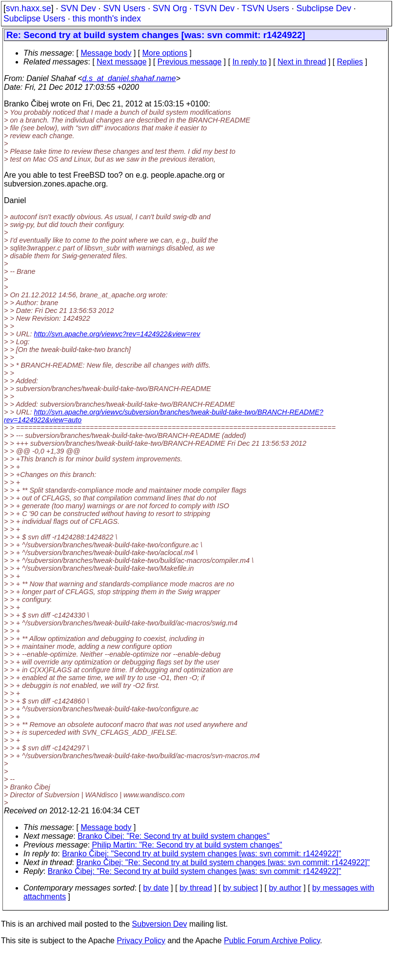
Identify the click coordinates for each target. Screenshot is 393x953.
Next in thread (301, 62)
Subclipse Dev (323, 8)
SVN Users (124, 8)
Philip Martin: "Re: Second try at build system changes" (187, 845)
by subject (240, 888)
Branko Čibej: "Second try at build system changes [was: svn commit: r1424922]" (201, 853)
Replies (350, 62)
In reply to (250, 62)
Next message (121, 62)
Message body (105, 53)
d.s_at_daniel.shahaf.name (129, 78)
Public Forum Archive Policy (272, 940)
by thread (195, 888)
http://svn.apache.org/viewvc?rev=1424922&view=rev (117, 334)
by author (285, 888)
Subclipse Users (34, 18)
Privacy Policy (141, 940)
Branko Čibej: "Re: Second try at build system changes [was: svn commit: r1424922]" (223, 862)
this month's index (107, 18)
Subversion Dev (159, 924)
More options (165, 53)
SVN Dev (78, 8)
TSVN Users (265, 8)
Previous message (189, 62)
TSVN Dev (214, 8)
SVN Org (170, 8)
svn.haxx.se (28, 8)
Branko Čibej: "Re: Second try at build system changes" (174, 836)
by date (155, 888)
